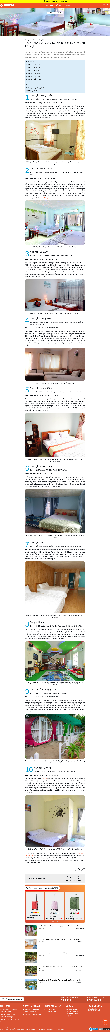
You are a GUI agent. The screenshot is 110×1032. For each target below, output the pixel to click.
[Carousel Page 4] (57, 921)
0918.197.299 (94, 1000)
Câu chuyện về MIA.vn (72, 1009)
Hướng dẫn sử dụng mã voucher (31, 1014)
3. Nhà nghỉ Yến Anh (32, 70)
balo (66, 408)
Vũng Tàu (42, 40)
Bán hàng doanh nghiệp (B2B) (8, 1009)
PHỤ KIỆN (68, 5)
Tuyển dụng (69, 1016)
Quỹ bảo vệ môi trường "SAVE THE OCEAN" (72, 1012)
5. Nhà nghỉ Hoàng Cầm (33, 76)
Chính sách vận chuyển (6, 1017)
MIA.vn (44, 778)
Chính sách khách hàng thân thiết (9, 1019)
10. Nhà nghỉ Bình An (32, 91)
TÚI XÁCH (59, 5)
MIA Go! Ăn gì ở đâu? (50, 1011)
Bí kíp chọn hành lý (49, 1009)
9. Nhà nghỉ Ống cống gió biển (35, 88)
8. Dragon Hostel (31, 85)
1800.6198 (66, 1000)
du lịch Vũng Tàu (45, 198)
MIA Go (35, 40)
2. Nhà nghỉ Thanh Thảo (33, 67)
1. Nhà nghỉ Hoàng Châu (33, 64)
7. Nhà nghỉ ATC (31, 82)
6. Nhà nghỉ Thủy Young (33, 79)
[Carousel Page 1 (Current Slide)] (53, 921)
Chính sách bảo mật (6, 1022)
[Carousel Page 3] (56, 921)
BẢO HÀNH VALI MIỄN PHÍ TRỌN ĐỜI (55, 1)
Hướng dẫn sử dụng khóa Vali (30, 1009)
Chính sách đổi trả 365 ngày (8, 1014)
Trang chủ (28, 40)
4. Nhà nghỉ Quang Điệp (33, 73)
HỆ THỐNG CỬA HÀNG (12, 999)
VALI (46, 5)
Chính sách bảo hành (6, 1011)
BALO (52, 5)
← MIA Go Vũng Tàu (55, 12)
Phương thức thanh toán (29, 1011)
